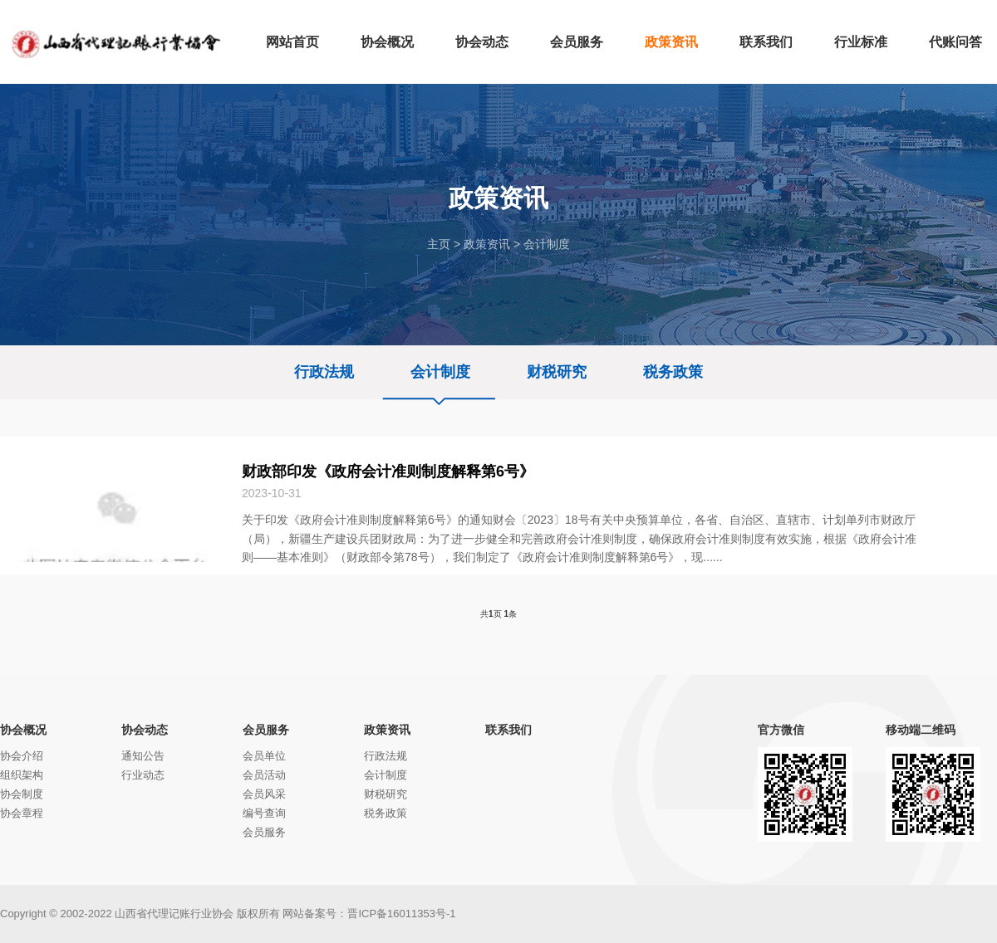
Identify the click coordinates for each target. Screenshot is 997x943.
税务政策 (673, 372)
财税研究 (557, 372)
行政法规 (324, 372)
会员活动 (264, 775)
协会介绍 (21, 756)
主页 (438, 244)
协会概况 (23, 729)
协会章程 (21, 813)
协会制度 (21, 794)
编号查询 (264, 813)
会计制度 (546, 244)
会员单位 (264, 756)
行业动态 (143, 775)
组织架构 (21, 775)
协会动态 (144, 729)
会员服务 (266, 729)
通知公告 (143, 756)
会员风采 (264, 794)
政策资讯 (487, 244)
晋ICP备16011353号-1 (401, 913)
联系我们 (508, 729)
